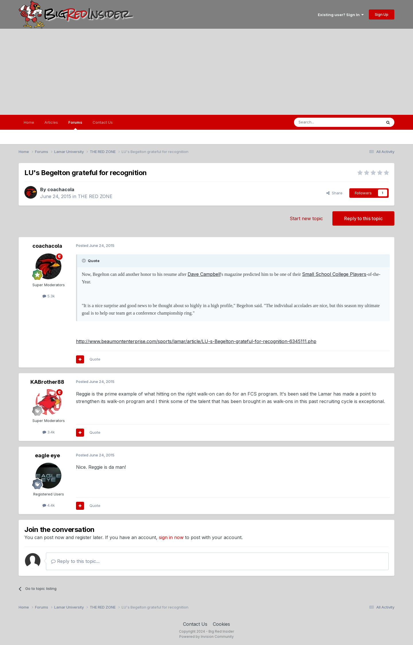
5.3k (48, 296)
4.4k (48, 505)
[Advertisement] (206, 72)
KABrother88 (47, 382)
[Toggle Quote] (84, 260)
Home (29, 122)
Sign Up (381, 14)
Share (334, 193)
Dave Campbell (204, 274)
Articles (51, 122)
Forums (75, 125)
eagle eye (47, 455)
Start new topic (306, 218)
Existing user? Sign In (341, 14)
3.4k (48, 432)
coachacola (60, 189)
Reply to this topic (363, 218)
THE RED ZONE (95, 196)
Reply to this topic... (75, 561)
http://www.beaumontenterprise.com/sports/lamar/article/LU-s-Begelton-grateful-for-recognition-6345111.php (196, 341)
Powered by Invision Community (206, 636)
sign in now (171, 537)
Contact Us (103, 122)
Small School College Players (334, 274)
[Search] (323, 122)
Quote (94, 359)
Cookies (221, 624)
